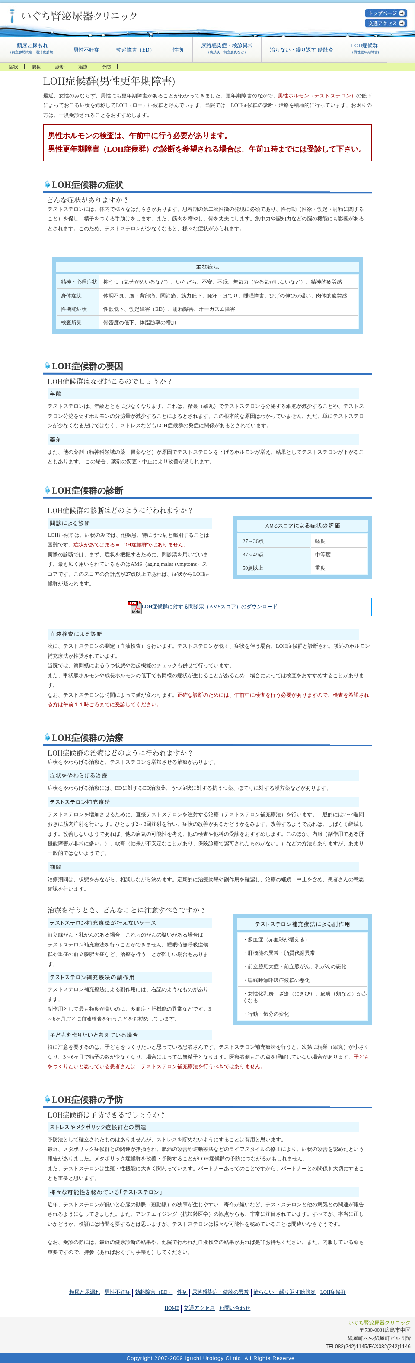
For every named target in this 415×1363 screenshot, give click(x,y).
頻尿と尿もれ (32, 48)
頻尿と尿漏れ (84, 1292)
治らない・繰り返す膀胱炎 (284, 1292)
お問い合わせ (234, 1308)
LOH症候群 (364, 48)
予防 (106, 66)
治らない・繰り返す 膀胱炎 (301, 50)
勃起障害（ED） (135, 50)
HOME (172, 1308)
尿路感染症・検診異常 (227, 48)
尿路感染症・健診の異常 (220, 1292)
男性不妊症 (86, 50)
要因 (37, 66)
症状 (13, 66)
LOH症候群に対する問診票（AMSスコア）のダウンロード (210, 607)
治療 (83, 66)
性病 (178, 50)
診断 (60, 66)
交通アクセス (199, 1308)
